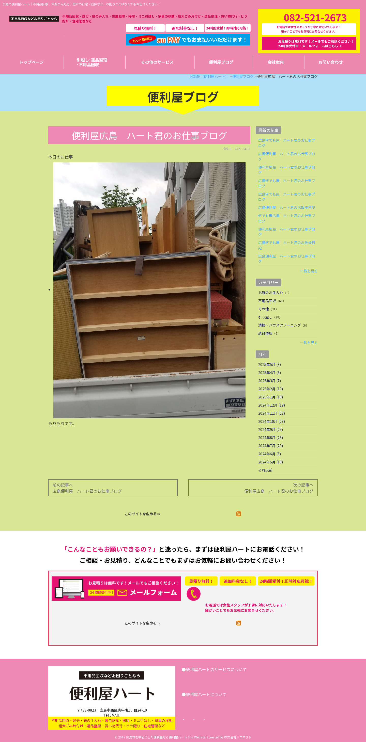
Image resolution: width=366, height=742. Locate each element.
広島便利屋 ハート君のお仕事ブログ (286, 156)
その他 (263, 308)
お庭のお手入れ (270, 292)
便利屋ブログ (225, 703)
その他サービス (258, 678)
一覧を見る (309, 270)
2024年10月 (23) (271, 421)
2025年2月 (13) (270, 388)
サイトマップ (273, 719)
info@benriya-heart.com (132, 710)
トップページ (196, 719)
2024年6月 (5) (269, 453)
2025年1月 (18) (270, 396)
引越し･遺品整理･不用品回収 (213, 678)
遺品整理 (265, 333)
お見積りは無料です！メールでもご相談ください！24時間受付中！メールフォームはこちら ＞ (316, 43)
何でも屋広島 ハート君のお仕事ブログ (286, 218)
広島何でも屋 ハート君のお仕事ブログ (286, 143)
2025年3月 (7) (269, 380)
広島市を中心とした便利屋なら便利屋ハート (156, 737)
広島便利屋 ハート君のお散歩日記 (286, 207)
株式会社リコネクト (238, 737)
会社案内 (197, 703)
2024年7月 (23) (270, 445)
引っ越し (265, 316)
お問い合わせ (291, 678)
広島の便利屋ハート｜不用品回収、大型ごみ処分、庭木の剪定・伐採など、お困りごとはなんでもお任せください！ (82, 4)
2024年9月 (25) (270, 429)
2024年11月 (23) (271, 413)
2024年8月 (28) (270, 437)
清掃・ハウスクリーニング (279, 325)
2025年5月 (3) (269, 364)
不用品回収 (267, 300)
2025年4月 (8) (269, 372)
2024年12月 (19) (271, 405)
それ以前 (265, 470)
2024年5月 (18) (270, 461)
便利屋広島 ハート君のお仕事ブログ (286, 170)
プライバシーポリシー (235, 719)
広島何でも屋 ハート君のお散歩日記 (286, 245)
